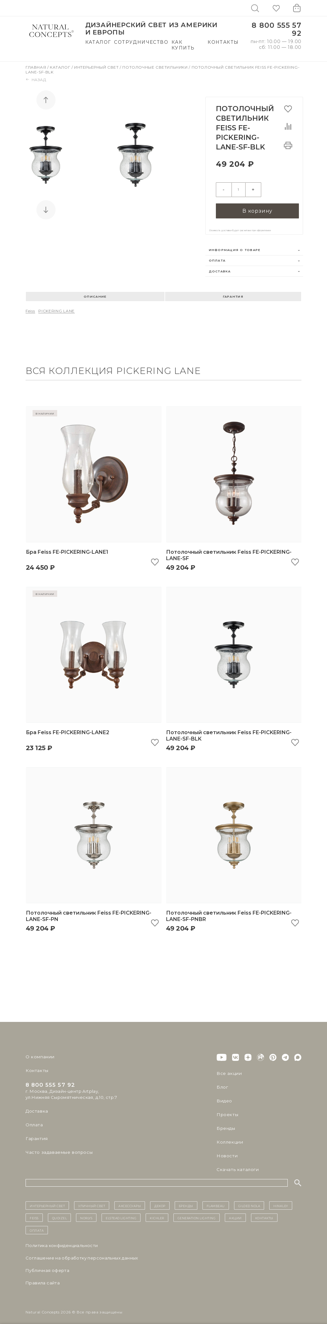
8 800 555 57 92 (276, 29)
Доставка (220, 266)
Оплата (217, 256)
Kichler (157, 1213)
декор (159, 1201)
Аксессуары (129, 1201)
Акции (235, 1213)
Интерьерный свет (97, 67)
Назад (36, 79)
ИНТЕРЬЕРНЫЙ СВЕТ (47, 1201)
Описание (95, 291)
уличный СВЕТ (91, 1201)
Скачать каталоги (236, 1165)
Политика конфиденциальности (62, 1241)
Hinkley (280, 1201)
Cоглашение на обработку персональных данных (82, 1253)
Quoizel (59, 1213)
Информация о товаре (235, 245)
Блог (222, 1082)
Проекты (227, 1110)
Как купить (182, 45)
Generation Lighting (197, 1213)
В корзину (257, 206)
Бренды (225, 1123)
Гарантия (233, 291)
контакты (264, 1213)
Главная (36, 67)
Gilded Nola (249, 1201)
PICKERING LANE (56, 306)
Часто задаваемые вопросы (58, 1147)
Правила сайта (43, 1278)
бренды (186, 1201)
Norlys (86, 1213)
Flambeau (216, 1201)
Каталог (98, 42)
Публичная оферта (47, 1265)
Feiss (30, 306)
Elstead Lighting (121, 1213)
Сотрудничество (141, 42)
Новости (227, 1151)
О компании (39, 1052)
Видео (224, 1096)
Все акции (228, 1068)
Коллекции (229, 1137)
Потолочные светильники (155, 67)
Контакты (223, 42)
